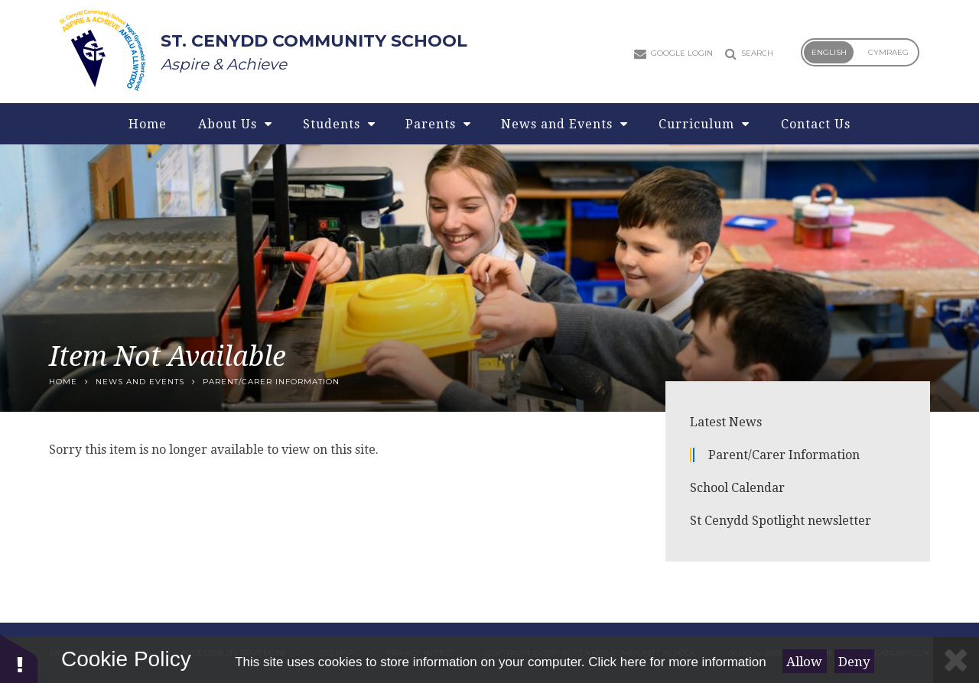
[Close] (956, 660)
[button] (19, 658)
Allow (804, 661)
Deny (854, 661)
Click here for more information (677, 662)
